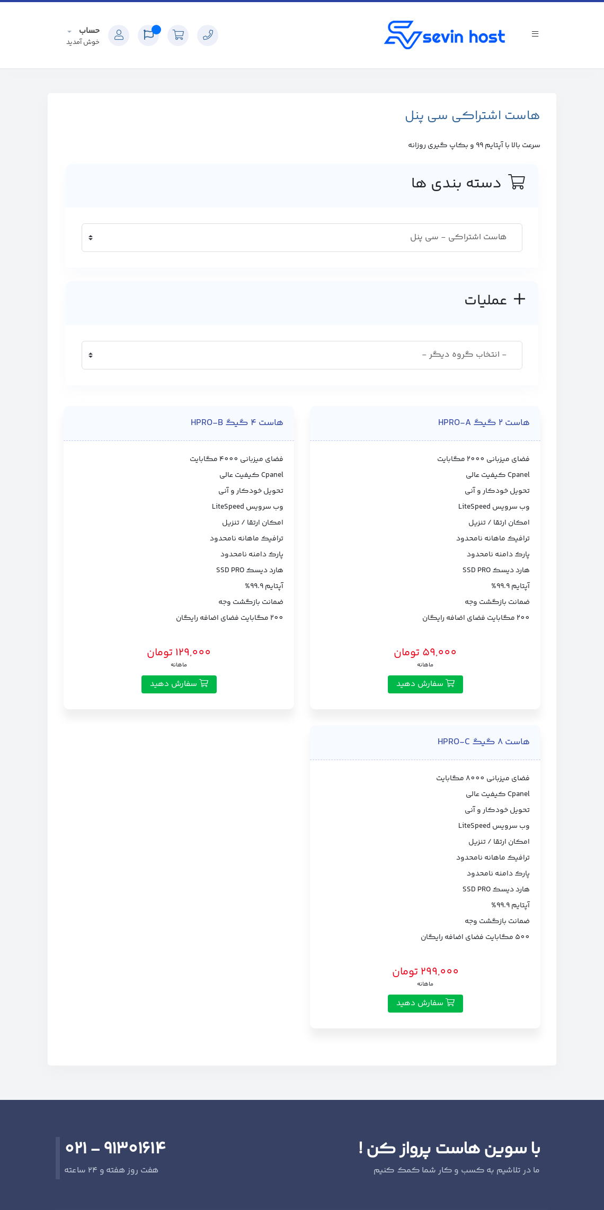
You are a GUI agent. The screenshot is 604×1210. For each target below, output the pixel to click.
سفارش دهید (425, 684)
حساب (88, 31)
